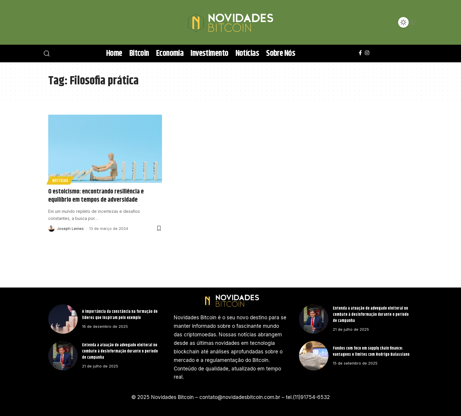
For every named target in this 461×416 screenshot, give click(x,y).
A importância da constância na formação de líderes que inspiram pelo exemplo (120, 314)
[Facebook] (360, 53)
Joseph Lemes (70, 228)
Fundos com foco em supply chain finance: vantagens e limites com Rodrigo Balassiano (371, 351)
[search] (55, 22)
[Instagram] (367, 53)
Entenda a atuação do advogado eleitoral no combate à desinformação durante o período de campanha (120, 351)
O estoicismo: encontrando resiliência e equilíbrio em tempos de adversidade (96, 196)
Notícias (60, 180)
